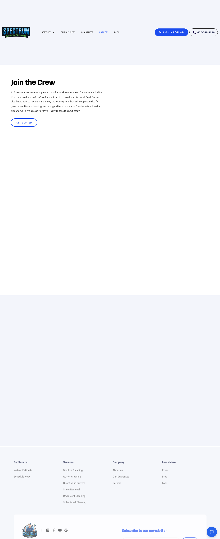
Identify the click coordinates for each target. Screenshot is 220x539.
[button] (48, 32)
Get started (24, 122)
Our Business (68, 32)
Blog (117, 32)
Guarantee (87, 32)
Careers (103, 32)
